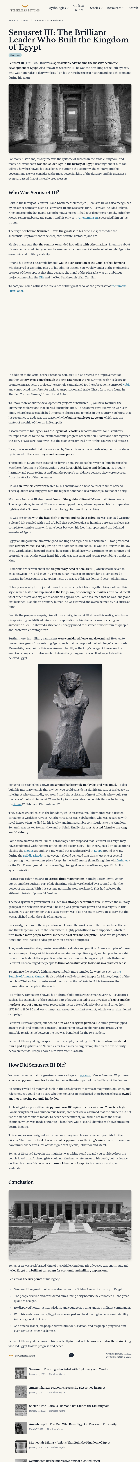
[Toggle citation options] (71, 1355)
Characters (15, 55)
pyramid (85, 1075)
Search (133, 8)
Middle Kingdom (34, 855)
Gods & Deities (79, 8)
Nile (41, 277)
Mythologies (58, 8)
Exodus (29, 850)
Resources (115, 8)
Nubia (126, 384)
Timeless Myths (26, 1355)
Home (12, 20)
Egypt (98, 850)
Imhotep (123, 860)
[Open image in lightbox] (70, 118)
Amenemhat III (88, 217)
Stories (96, 8)
